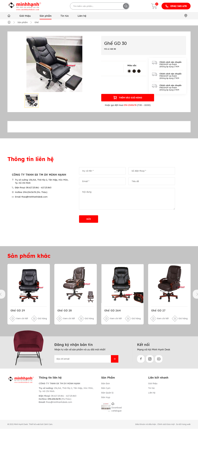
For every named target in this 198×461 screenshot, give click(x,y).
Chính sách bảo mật (166, 424)
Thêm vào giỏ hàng (127, 97)
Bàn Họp (105, 397)
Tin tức (64, 15)
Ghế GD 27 (158, 310)
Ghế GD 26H (112, 310)
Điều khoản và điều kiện (145, 424)
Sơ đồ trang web (183, 424)
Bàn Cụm (105, 388)
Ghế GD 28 (64, 310)
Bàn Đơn (105, 383)
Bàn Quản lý (107, 393)
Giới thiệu (25, 15)
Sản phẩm (46, 15)
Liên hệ (82, 15)
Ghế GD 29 (17, 310)
